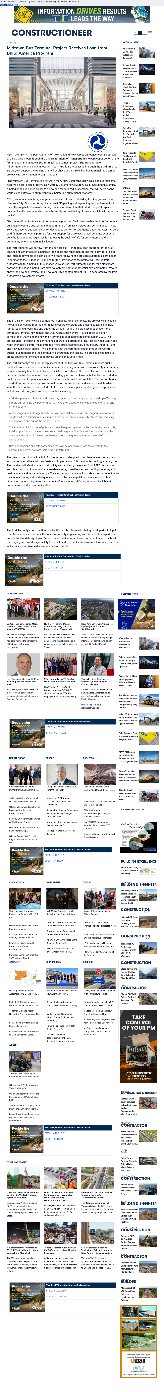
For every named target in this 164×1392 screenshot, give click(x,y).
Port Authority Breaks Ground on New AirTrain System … (61, 992)
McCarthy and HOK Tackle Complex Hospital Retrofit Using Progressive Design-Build (129, 897)
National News (131, 42)
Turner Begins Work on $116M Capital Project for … (60, 1027)
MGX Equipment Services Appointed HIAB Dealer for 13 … (24, 992)
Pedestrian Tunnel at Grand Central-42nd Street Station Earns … (99, 789)
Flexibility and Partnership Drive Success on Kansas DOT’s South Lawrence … (129, 1137)
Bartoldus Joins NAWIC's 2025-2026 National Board (24, 957)
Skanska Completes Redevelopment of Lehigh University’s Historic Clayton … (60, 1037)
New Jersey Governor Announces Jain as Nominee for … (62, 824)
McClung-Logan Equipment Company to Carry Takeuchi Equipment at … (97, 1031)
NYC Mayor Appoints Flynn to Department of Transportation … (61, 912)
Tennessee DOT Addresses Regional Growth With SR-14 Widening (128, 950)
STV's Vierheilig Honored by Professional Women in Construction (22, 946)
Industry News (15, 593)
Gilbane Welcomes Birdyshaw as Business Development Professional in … (24, 810)
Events (13, 1045)
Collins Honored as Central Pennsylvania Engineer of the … (24, 788)
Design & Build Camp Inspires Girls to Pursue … (98, 913)
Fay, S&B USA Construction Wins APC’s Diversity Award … (24, 820)
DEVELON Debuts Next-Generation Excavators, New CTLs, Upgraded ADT (130, 175)
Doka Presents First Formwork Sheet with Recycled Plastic (128, 736)
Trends (87, 882)
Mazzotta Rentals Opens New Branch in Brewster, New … (98, 1012)
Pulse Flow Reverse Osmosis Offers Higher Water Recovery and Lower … (129, 1164)
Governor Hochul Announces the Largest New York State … (61, 933)
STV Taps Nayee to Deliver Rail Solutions (60, 832)
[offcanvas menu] (150, 32)
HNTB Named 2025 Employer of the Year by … (99, 954)
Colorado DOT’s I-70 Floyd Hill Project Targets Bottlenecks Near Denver (129, 1242)
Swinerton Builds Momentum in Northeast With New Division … (24, 800)
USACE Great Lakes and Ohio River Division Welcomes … (60, 950)
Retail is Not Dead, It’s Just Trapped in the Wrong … (129, 870)
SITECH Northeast (55, 297)
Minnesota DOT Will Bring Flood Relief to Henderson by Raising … (128, 1294)
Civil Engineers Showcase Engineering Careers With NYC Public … (23, 914)
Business (88, 962)
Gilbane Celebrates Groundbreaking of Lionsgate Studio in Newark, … (97, 813)
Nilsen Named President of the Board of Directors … (23, 927)
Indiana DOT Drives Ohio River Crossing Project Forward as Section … (130, 923)
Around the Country (132, 809)
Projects (88, 758)
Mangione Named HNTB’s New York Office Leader (61, 788)
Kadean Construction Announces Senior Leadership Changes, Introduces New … (62, 813)
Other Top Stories (17, 1162)
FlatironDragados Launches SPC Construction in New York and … (99, 1004)
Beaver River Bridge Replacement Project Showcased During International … (25, 1117)
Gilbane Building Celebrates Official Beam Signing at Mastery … (61, 1005)
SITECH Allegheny (55, 291)
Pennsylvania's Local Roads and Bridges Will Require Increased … (99, 936)
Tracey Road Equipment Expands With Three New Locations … (99, 992)
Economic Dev (53, 962)
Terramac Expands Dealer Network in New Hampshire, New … (24, 1014)
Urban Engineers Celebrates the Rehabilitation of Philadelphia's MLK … (24, 1097)
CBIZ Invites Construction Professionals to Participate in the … (100, 925)
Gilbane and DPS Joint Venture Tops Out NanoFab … (23, 1087)
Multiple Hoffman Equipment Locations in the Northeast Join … (25, 1004)
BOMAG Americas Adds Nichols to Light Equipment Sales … (24, 1033)
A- (136, 32)
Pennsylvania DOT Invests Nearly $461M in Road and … (99, 803)
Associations (16, 882)
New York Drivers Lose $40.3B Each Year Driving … (23, 829)
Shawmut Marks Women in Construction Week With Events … (25, 1075)
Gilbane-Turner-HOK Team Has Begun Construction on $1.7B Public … (23, 839)
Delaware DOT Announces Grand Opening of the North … (61, 941)
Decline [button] (3, 5)
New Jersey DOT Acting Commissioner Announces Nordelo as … (59, 801)
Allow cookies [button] (13, 5)
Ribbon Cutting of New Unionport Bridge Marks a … (99, 836)
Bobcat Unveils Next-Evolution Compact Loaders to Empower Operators (131, 71)
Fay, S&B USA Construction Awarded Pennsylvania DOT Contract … (97, 825)
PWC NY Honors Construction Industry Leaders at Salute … (23, 936)
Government (53, 882)
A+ (144, 32)
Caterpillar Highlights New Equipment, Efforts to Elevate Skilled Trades (130, 90)
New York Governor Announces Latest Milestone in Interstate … (61, 924)
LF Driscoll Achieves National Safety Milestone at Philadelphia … (100, 945)
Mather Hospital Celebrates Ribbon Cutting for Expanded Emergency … (60, 1017)
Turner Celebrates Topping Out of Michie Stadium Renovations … (25, 1107)
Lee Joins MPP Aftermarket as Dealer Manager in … (23, 1024)
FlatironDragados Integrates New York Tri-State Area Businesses (99, 1021)
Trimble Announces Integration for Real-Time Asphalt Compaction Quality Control (129, 112)
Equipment (15, 962)
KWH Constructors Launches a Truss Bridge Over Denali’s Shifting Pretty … (129, 1216)
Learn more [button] (74, 1)
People (50, 758)
